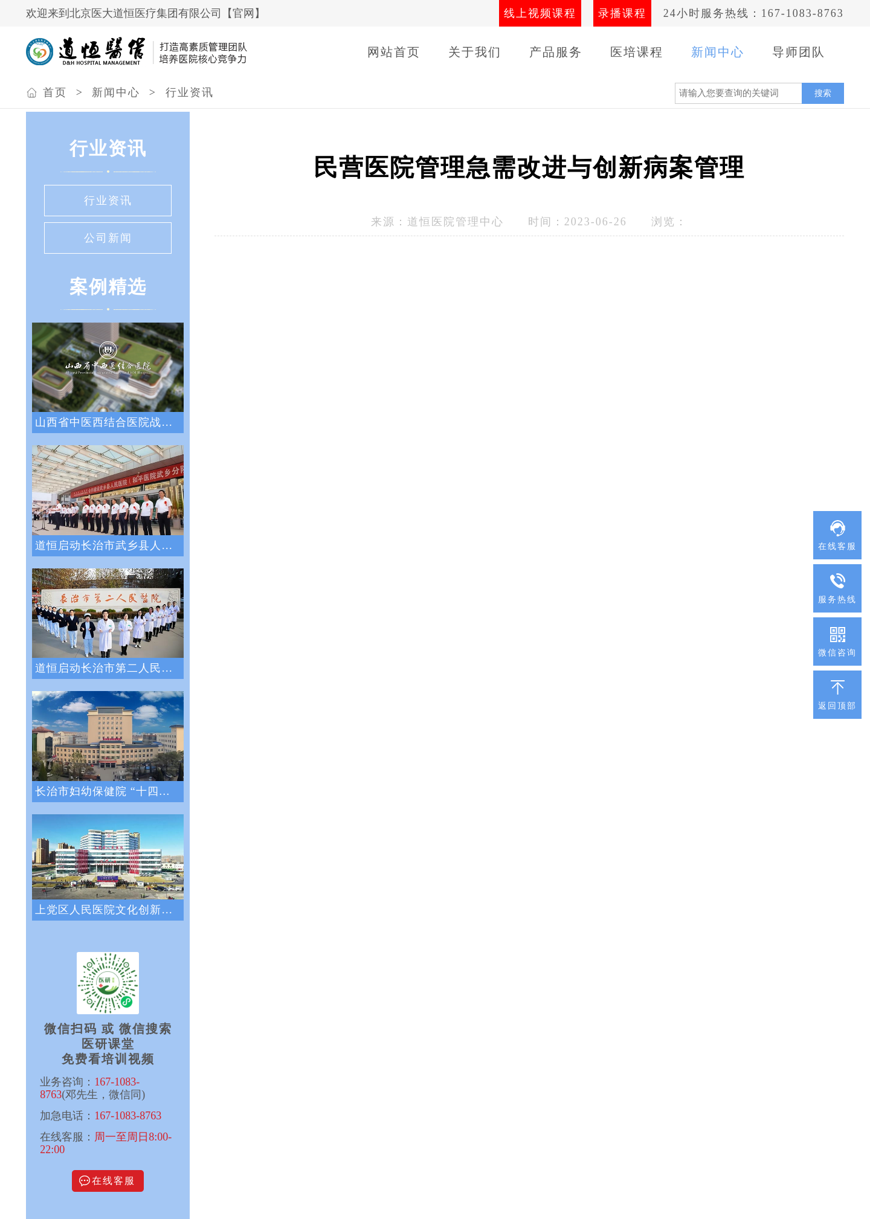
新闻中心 (717, 52)
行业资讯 (190, 92)
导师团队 (798, 52)
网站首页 (393, 52)
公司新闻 (108, 238)
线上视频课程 (540, 13)
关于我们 (474, 52)
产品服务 (555, 52)
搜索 (822, 93)
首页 (55, 92)
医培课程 (636, 52)
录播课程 (622, 13)
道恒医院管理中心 (455, 222)
